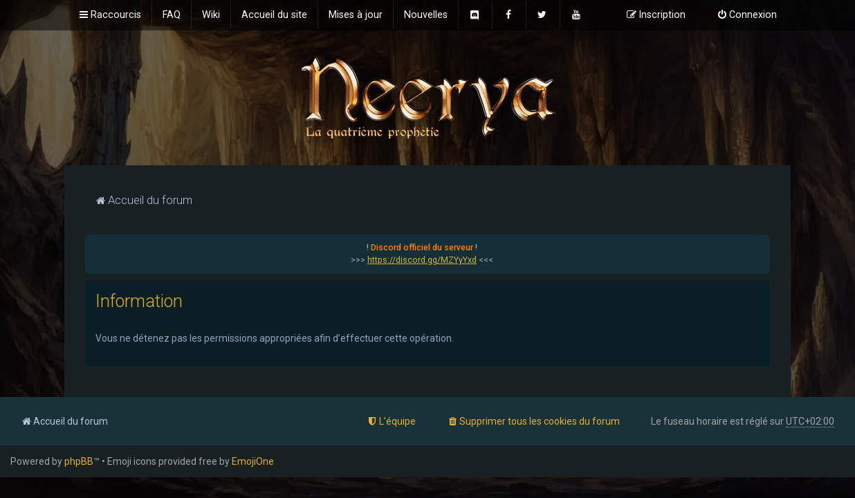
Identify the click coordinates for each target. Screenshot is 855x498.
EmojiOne (253, 461)
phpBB (78, 461)
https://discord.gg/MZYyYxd (422, 260)
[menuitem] (172, 15)
